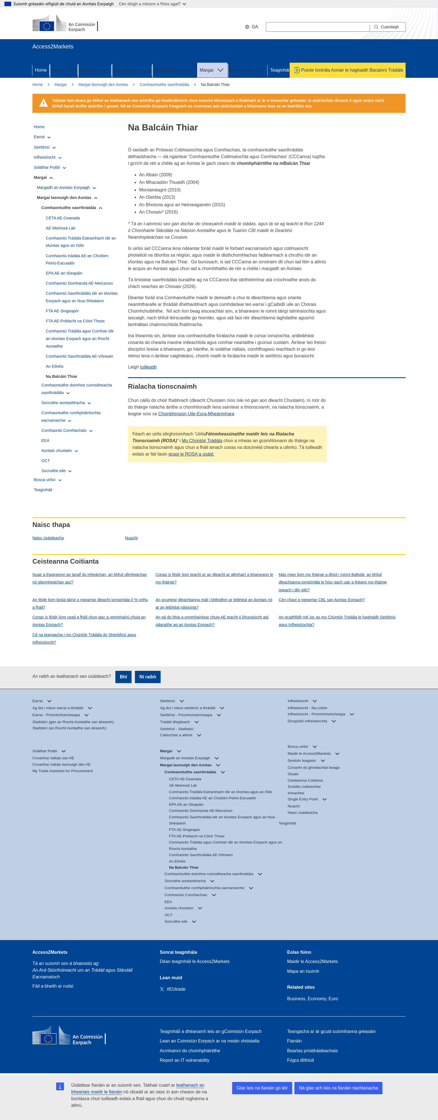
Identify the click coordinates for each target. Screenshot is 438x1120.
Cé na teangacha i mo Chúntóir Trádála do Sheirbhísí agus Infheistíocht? (84, 638)
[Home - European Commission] (72, 1036)
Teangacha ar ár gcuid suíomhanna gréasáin (331, 1031)
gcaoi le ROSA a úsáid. (191, 454)
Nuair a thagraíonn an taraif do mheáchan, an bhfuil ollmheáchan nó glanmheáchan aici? (89, 578)
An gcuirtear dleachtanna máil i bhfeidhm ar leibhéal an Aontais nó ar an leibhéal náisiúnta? (214, 604)
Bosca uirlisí (247, 69)
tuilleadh (148, 367)
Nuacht (131, 538)
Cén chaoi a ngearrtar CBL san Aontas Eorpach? (322, 600)
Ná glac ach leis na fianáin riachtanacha (338, 1088)
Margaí (212, 69)
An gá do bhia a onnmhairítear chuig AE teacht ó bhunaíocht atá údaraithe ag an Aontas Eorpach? (212, 621)
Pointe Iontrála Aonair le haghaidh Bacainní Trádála (352, 70)
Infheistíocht (131, 69)
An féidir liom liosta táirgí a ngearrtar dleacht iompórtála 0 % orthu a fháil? (90, 604)
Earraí (63, 69)
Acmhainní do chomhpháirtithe (190, 1050)
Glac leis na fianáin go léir (262, 1088)
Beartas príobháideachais (312, 1050)
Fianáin (294, 1041)
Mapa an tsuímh (303, 971)
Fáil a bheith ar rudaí (52, 986)
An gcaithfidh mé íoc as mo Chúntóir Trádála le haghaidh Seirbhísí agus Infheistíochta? (337, 621)
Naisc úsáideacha (48, 538)
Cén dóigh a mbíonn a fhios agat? (152, 3)
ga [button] (251, 26)
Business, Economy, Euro (312, 998)
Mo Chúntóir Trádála (202, 440)
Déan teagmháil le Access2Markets (195, 961)
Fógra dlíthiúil (300, 1060)
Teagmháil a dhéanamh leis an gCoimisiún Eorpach (211, 1031)
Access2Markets (49, 952)
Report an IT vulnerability (185, 1060)
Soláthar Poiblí (174, 69)
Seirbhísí (94, 69)
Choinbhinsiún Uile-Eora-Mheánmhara (196, 413)
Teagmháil (280, 70)
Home (41, 70)
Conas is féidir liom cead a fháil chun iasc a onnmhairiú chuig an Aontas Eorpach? (89, 621)
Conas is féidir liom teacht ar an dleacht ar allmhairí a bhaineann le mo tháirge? (214, 578)
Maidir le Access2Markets (312, 961)
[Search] (388, 27)
